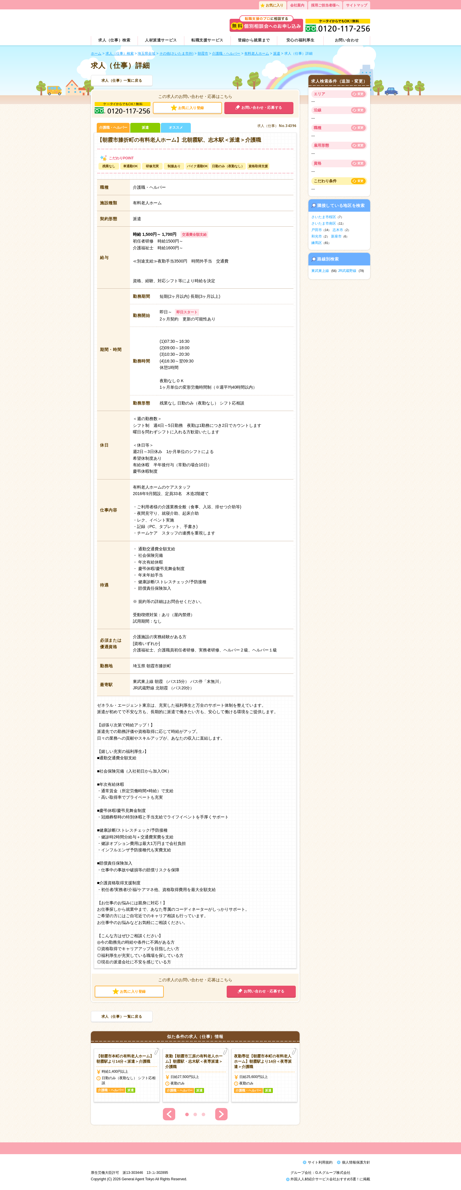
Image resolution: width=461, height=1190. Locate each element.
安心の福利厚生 (300, 40)
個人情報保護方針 (356, 1162)
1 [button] (187, 1114)
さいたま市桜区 (323, 217)
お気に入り (274, 5)
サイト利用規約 (320, 1162)
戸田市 (316, 230)
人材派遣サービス (161, 40)
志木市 (338, 230)
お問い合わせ (347, 40)
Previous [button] (169, 1114)
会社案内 (297, 5)
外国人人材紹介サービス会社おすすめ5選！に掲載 (328, 1181)
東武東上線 (320, 271)
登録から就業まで (254, 40)
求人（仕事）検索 (114, 40)
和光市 (316, 236)
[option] (127, 1075)
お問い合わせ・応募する (261, 108)
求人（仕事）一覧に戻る (121, 80)
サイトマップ (356, 5)
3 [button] (203, 1114)
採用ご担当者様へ (325, 5)
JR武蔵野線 (347, 271)
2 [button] (195, 1114)
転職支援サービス (207, 40)
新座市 (336, 236)
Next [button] (221, 1114)
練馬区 (316, 243)
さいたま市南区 (323, 223)
